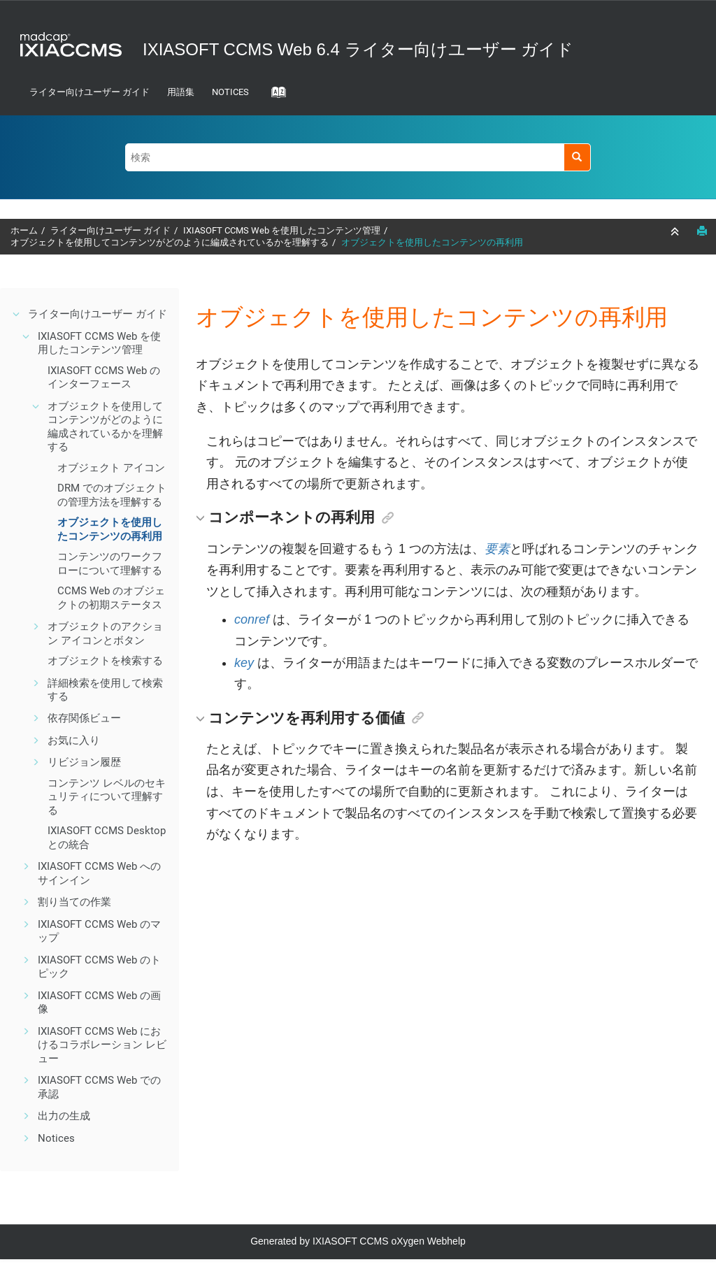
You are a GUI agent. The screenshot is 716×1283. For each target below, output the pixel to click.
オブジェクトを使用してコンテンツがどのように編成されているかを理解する (169, 242)
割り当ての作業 (74, 902)
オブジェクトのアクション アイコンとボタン (105, 633)
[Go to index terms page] (274, 96)
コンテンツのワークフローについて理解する (109, 563)
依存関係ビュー (84, 718)
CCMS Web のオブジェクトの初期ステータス (111, 598)
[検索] (577, 157)
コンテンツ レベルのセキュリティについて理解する (107, 797)
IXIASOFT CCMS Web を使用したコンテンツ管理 (281, 230)
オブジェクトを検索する (105, 660)
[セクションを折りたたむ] (676, 231)
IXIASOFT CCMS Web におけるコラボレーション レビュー (102, 1045)
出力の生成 (64, 1116)
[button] (16, 314)
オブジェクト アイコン (111, 467)
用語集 (180, 92)
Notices (230, 92)
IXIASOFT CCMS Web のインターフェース (104, 377)
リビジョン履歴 (84, 762)
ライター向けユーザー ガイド (89, 92)
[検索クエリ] (358, 157)
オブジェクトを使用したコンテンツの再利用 (432, 242)
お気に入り (74, 740)
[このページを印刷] (702, 230)
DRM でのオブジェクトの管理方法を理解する (111, 495)
